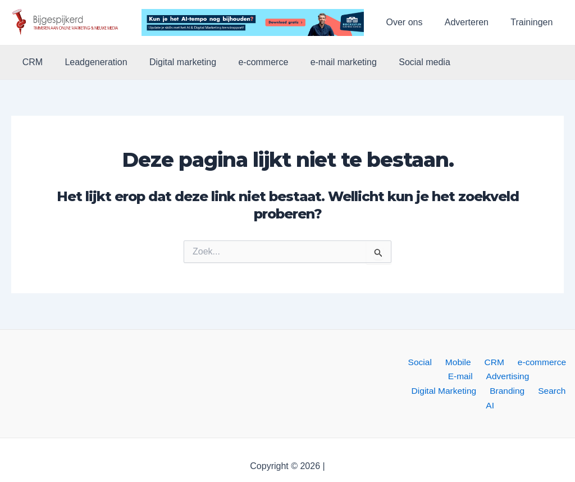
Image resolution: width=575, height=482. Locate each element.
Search (504, 392)
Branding (463, 392)
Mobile (459, 362)
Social (424, 362)
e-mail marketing (325, 62)
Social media (402, 62)
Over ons (414, 22)
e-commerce (249, 62)
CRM (30, 62)
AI (532, 392)
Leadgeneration (89, 62)
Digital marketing (172, 62)
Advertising (468, 377)
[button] (68, 23)
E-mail (423, 377)
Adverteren (473, 22)
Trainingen (534, 22)
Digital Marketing (532, 377)
